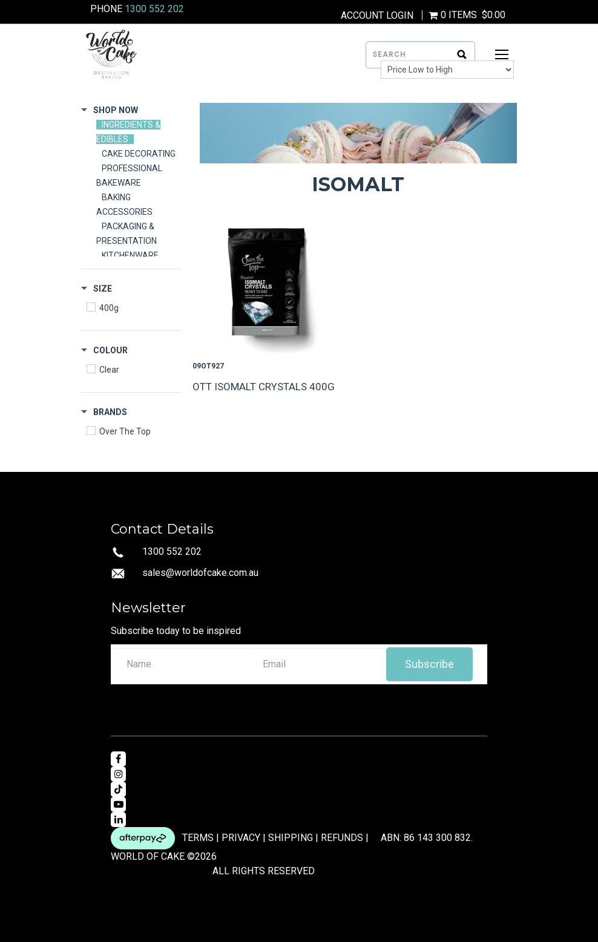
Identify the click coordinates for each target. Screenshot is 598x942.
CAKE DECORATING (139, 154)
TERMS (198, 837)
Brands (110, 412)
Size (102, 288)
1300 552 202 (154, 9)
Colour (110, 350)
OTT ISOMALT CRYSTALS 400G (263, 387)
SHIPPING (290, 837)
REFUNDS (342, 837)
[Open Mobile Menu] (502, 54)
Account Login (377, 16)
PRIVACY (241, 837)
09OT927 (208, 366)
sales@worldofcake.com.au (200, 572)
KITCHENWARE (130, 255)
